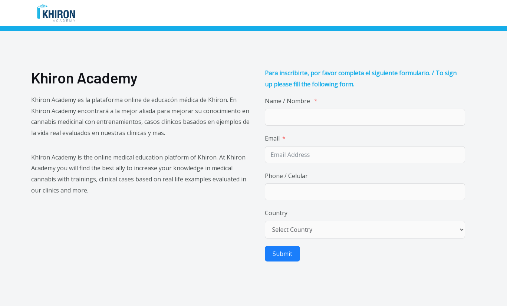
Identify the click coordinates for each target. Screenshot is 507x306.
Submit (282, 254)
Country (276, 213)
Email (272, 138)
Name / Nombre (288, 101)
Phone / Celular (287, 176)
